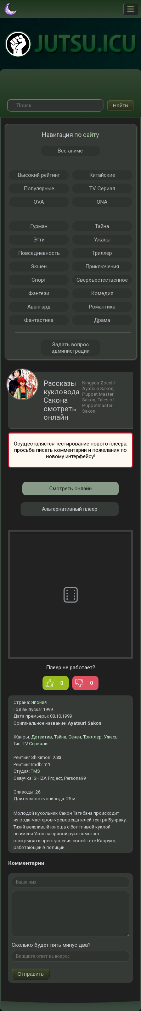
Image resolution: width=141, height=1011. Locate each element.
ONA (102, 202)
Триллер (92, 737)
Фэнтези (38, 293)
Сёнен (74, 737)
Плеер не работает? (70, 667)
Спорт (39, 280)
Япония (39, 702)
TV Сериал (102, 188)
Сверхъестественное (102, 280)
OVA (39, 202)
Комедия (102, 293)
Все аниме (70, 151)
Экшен (39, 266)
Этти (39, 240)
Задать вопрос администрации (70, 347)
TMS (35, 771)
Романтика (102, 307)
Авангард (39, 307)
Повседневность (39, 253)
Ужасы (111, 737)
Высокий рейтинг (39, 175)
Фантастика (38, 320)
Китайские (102, 175)
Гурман (38, 226)
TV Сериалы (36, 743)
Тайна (60, 737)
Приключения (102, 266)
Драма (102, 320)
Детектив (41, 737)
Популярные (39, 188)
